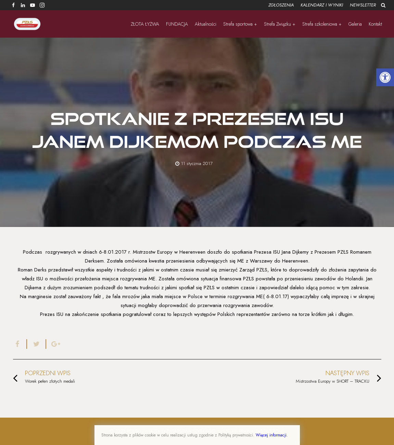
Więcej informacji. (272, 435)
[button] (385, 77)
